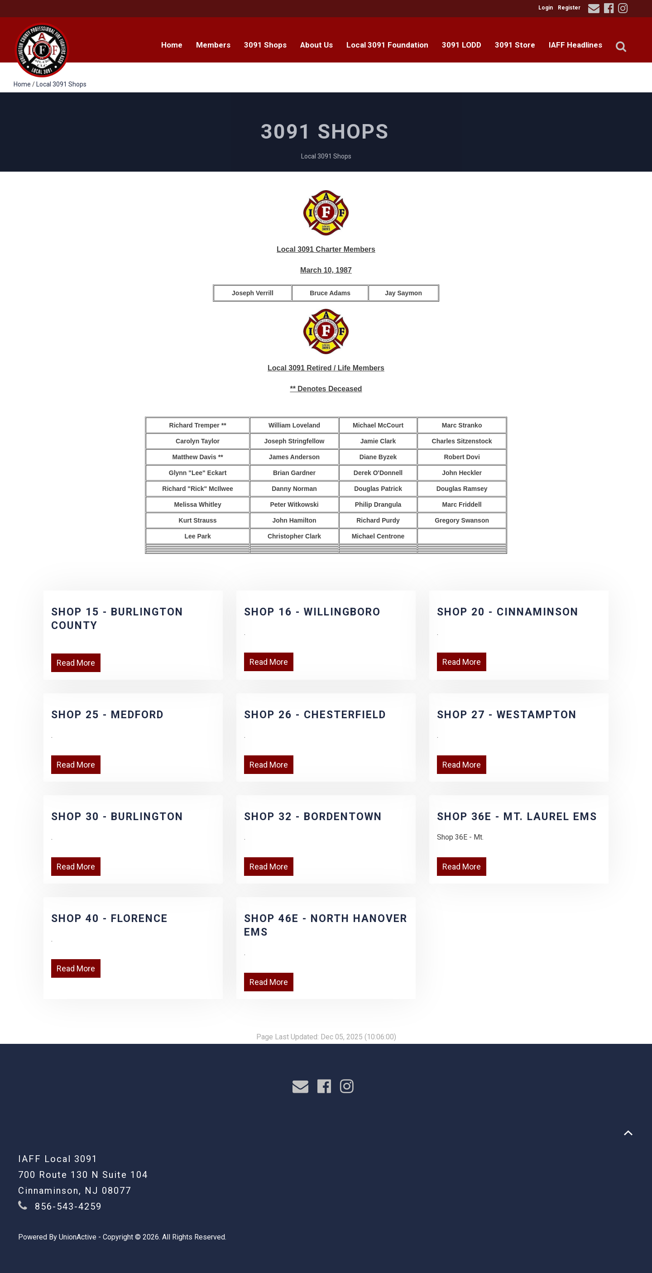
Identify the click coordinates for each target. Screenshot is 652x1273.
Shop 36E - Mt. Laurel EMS (517, 817)
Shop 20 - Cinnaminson (508, 612)
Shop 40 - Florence (109, 919)
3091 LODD (461, 44)
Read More (76, 663)
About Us (316, 44)
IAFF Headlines (575, 44)
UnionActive (77, 1237)
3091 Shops (265, 44)
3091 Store (515, 44)
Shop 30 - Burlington (117, 817)
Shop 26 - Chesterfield (315, 715)
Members (213, 44)
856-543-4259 (68, 1206)
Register (569, 8)
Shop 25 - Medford (107, 715)
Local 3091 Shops (61, 84)
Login (545, 8)
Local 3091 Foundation (387, 44)
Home (171, 44)
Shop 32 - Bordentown (313, 817)
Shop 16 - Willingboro (312, 612)
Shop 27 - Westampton (507, 715)
